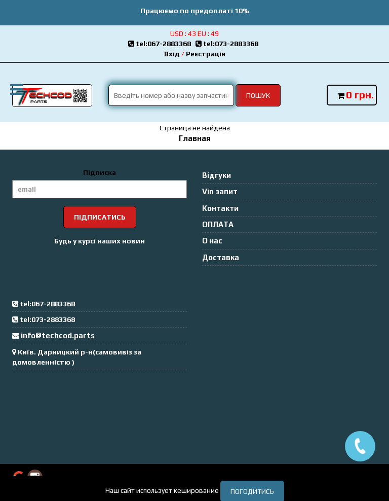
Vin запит (220, 191)
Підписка (99, 172)
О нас (212, 240)
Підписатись (100, 217)
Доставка (220, 257)
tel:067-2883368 (162, 44)
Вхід (172, 54)
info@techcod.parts (58, 335)
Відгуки (216, 175)
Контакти (220, 208)
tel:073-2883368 (228, 44)
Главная (195, 138)
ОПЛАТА (218, 224)
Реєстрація (205, 54)
